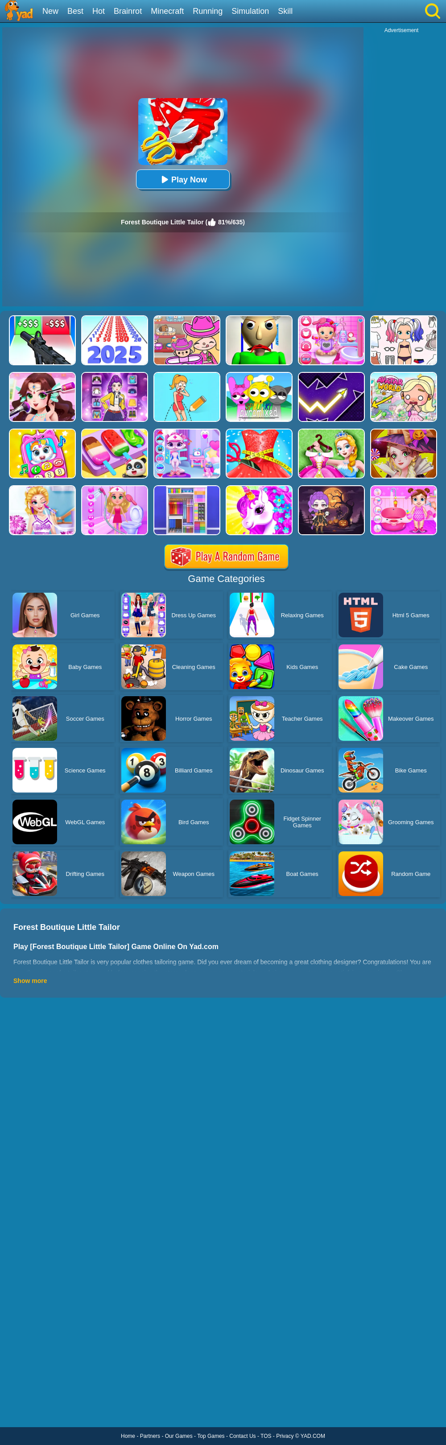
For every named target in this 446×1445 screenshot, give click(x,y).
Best (75, 11)
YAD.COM (313, 1436)
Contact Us (242, 1436)
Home (128, 1436)
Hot (98, 11)
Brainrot (128, 11)
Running (208, 11)
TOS (265, 1436)
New (50, 11)
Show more (30, 980)
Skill (285, 11)
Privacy (284, 1436)
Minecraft (167, 11)
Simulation (250, 11)
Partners (150, 1436)
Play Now (183, 179)
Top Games (210, 1436)
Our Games (179, 1436)
